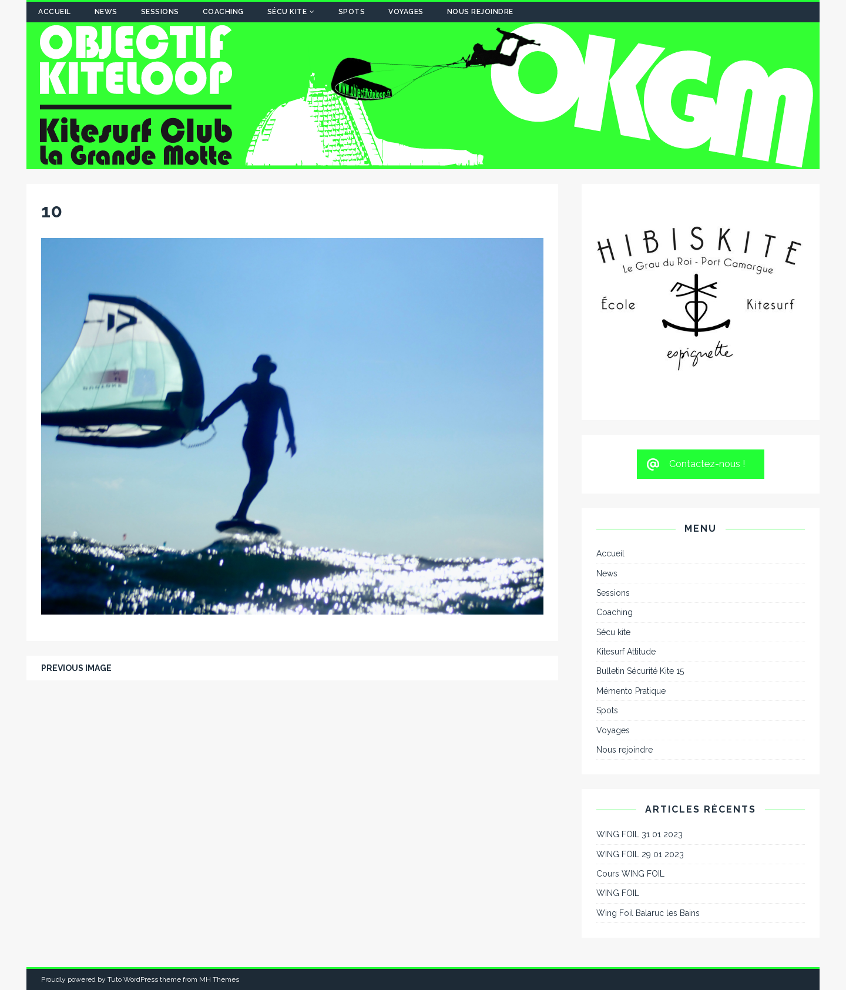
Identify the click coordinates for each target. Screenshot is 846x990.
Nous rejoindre (480, 12)
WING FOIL (617, 893)
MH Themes (219, 979)
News (106, 12)
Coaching (223, 12)
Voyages (406, 12)
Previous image (76, 668)
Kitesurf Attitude (626, 651)
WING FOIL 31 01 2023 (639, 834)
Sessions (160, 12)
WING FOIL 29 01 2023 (640, 854)
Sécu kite (287, 12)
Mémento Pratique (631, 691)
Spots (351, 12)
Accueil (54, 12)
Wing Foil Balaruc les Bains (648, 913)
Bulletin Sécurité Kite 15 (640, 671)
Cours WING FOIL (630, 873)
